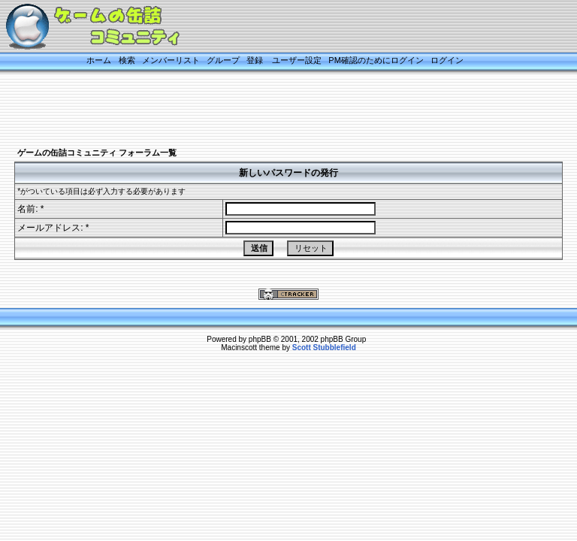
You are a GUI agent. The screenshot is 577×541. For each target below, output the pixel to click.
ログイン (447, 60)
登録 (254, 60)
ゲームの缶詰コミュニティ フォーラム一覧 (97, 152)
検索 (127, 60)
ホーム (98, 60)
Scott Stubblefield (324, 347)
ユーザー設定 (297, 60)
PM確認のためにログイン (376, 60)
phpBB (260, 339)
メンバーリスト (171, 60)
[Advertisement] (273, 110)
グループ (223, 60)
